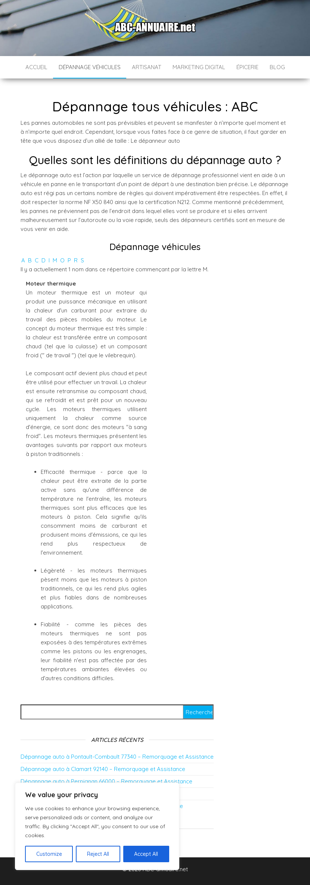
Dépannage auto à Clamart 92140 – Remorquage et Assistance (103, 769)
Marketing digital (199, 67)
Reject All (98, 854)
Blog (277, 67)
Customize (49, 854)
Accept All (146, 854)
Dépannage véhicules (90, 67)
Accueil (36, 67)
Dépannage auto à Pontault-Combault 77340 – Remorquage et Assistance (117, 756)
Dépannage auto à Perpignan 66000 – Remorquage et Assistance (106, 781)
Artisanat (146, 67)
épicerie (247, 67)
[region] (97, 826)
